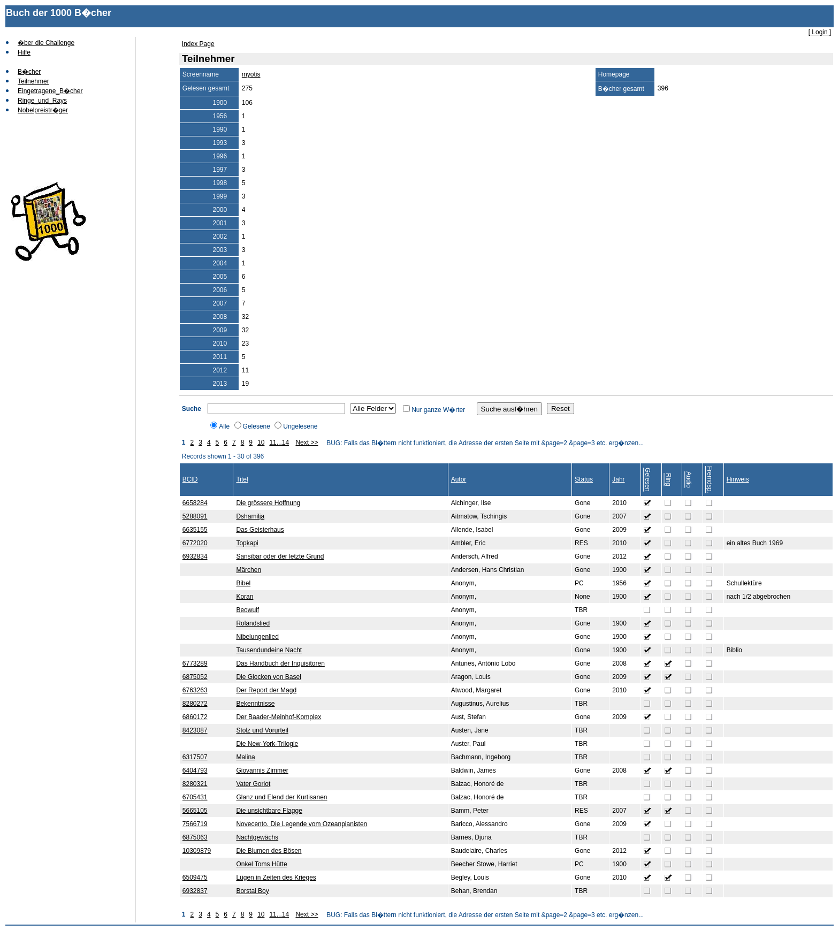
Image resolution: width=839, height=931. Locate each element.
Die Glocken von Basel (268, 677)
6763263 (195, 690)
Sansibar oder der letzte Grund (280, 556)
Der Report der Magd (266, 690)
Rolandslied (253, 623)
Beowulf (247, 610)
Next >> (306, 442)
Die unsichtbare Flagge (269, 810)
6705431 (195, 797)
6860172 (195, 717)
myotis (251, 74)
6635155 (195, 529)
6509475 (195, 877)
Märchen (248, 570)
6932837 (195, 891)
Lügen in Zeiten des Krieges (276, 877)
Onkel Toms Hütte (261, 864)
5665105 (195, 810)
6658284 (195, 503)
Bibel (243, 583)
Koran (244, 596)
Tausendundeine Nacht (269, 650)
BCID (190, 479)
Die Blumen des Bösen (268, 850)
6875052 (195, 677)
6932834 (195, 556)
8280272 (195, 703)
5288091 (195, 516)
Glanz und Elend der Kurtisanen (281, 797)
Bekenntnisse (255, 703)
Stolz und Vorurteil (262, 730)
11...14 (279, 442)
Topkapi (247, 543)
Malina (245, 757)
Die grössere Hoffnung (268, 503)
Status (584, 479)
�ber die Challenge (46, 43)
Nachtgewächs (257, 837)
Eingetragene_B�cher (50, 91)
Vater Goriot (253, 784)
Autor (459, 479)
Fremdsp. (709, 479)
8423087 (195, 730)
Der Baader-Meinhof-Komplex (278, 717)
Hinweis (738, 479)
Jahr (618, 479)
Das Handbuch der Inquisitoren (280, 663)
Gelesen (647, 480)
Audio (688, 479)
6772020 (195, 543)
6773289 (195, 663)
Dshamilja (250, 516)
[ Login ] (820, 32)
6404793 (195, 770)
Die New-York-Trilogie (267, 743)
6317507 (195, 757)
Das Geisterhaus (260, 529)
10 (260, 442)
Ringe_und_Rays (42, 100)
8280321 (195, 784)
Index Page (198, 44)
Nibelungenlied (257, 636)
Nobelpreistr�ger (43, 110)
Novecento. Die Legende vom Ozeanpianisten (301, 824)
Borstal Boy (252, 891)
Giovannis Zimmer (262, 770)
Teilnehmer (33, 81)
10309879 (196, 850)
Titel (242, 479)
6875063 (195, 837)
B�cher (29, 71)
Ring (668, 479)
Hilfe (24, 52)
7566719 (195, 824)
